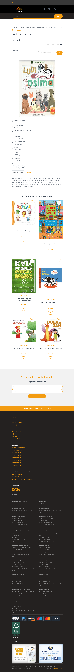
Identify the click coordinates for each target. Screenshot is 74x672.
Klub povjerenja (17, 431)
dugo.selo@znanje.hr (19, 595)
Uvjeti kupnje (16, 434)
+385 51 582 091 (17, 455)
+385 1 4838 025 (17, 593)
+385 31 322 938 (17, 579)
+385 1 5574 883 (17, 564)
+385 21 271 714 (17, 535)
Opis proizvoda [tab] (18, 172)
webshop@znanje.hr (18, 447)
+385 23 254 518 (17, 458)
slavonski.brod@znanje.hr (47, 522)
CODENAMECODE (57, 668)
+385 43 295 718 (17, 450)
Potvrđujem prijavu (37, 396)
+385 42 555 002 (44, 537)
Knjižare (14, 3)
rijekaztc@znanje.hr (45, 552)
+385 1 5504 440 (17, 453)
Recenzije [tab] (29, 172)
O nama (14, 417)
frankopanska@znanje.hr (20, 566)
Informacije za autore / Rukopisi (22, 479)
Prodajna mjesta (17, 422)
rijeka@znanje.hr (18, 522)
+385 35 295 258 (17, 460)
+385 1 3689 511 (17, 477)
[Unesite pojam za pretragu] (37, 16)
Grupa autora (24, 228)
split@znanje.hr (17, 537)
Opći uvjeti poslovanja (19, 425)
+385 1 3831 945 (17, 606)
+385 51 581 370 (44, 549)
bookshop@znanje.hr (19, 508)
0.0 (55, 44)
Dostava (14, 436)
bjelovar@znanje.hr (45, 581)
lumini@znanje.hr (45, 539)
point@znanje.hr (18, 608)
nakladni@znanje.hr (18, 474)
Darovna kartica (17, 439)
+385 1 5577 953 (17, 465)
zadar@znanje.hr (18, 552)
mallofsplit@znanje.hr (46, 595)
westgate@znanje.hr (46, 566)
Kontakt (14, 420)
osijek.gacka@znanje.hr (20, 581)
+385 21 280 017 (44, 593)
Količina (15, 50)
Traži (58, 16)
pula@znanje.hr (44, 508)
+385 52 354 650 (17, 463)
